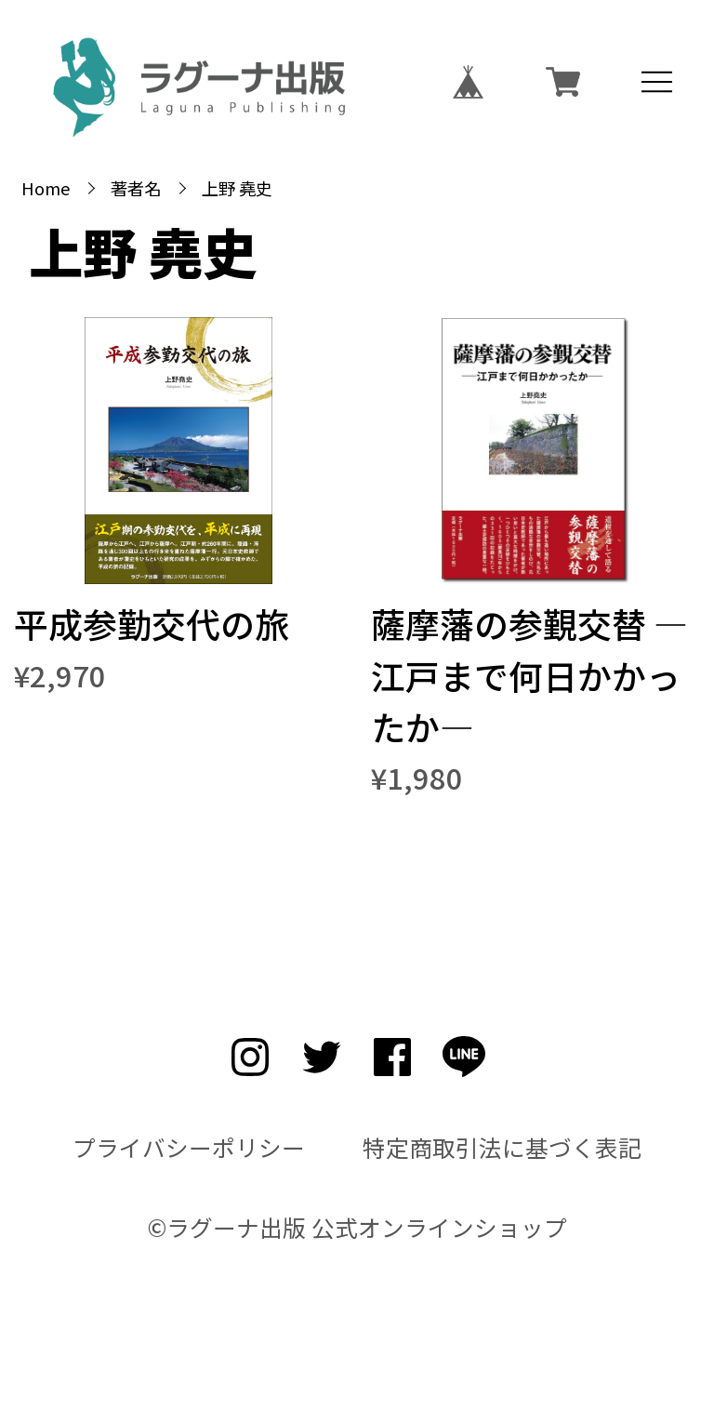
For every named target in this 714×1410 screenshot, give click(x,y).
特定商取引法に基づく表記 (502, 1147)
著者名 (136, 188)
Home (45, 188)
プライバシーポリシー (189, 1147)
